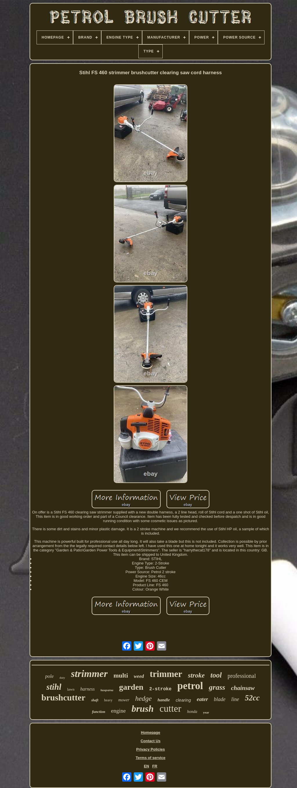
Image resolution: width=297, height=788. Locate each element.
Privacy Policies (150, 749)
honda (192, 711)
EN (146, 766)
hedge (143, 698)
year (206, 712)
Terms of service (150, 758)
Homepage (150, 732)
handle (163, 700)
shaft (94, 700)
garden (131, 686)
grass (217, 687)
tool (216, 675)
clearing (183, 700)
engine (118, 711)
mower (123, 700)
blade (219, 699)
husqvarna (107, 690)
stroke (196, 675)
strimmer (89, 673)
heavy (108, 700)
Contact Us (151, 741)
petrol (190, 685)
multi (120, 675)
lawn (70, 689)
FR (154, 766)
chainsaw (243, 687)
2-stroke (160, 689)
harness (87, 689)
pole (49, 676)
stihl (53, 686)
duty (62, 677)
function (98, 711)
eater (202, 699)
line (235, 699)
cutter (170, 708)
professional (242, 676)
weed (139, 676)
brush (142, 708)
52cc (252, 697)
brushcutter (63, 697)
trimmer (166, 674)
